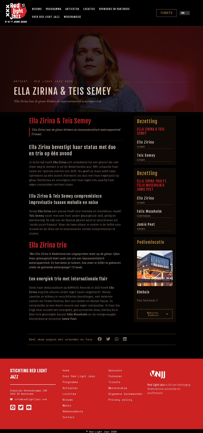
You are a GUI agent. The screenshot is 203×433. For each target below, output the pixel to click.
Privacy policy (120, 399)
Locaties (89, 9)
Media (67, 404)
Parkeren (115, 376)
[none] (185, 13)
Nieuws (37, 9)
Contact (69, 416)
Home (66, 370)
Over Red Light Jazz (46, 16)
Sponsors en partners (114, 9)
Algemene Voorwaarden (125, 393)
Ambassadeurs (73, 410)
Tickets (114, 381)
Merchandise (72, 16)
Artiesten (72, 9)
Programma (53, 9)
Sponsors (115, 370)
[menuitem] (185, 13)
